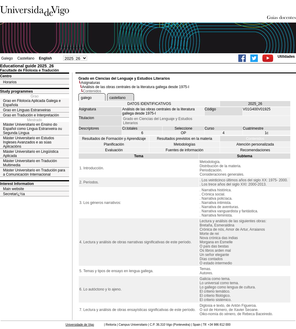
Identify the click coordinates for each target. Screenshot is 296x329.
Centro (6, 76)
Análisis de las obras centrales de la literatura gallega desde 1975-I (135, 87)
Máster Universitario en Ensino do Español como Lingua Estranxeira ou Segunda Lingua (32, 128)
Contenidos (255, 139)
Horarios (10, 82)
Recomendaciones (255, 150)
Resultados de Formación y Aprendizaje (114, 139)
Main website (13, 189)
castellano (117, 98)
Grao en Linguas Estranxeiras (27, 110)
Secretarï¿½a (14, 194)
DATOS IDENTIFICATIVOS (149, 104)
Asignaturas (90, 83)
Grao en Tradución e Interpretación (31, 115)
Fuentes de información (184, 150)
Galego (7, 58)
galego (86, 98)
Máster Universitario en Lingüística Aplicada (30, 153)
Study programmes (16, 91)
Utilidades (286, 56)
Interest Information (17, 184)
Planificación (114, 144)
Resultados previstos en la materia (184, 139)
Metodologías (184, 144)
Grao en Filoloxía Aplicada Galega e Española (32, 103)
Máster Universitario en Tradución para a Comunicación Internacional (34, 172)
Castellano (26, 58)
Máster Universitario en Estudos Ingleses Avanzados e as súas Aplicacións (28, 142)
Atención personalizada (255, 144)
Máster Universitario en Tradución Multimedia (30, 163)
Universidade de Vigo (80, 324)
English (45, 58)
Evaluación (114, 150)
